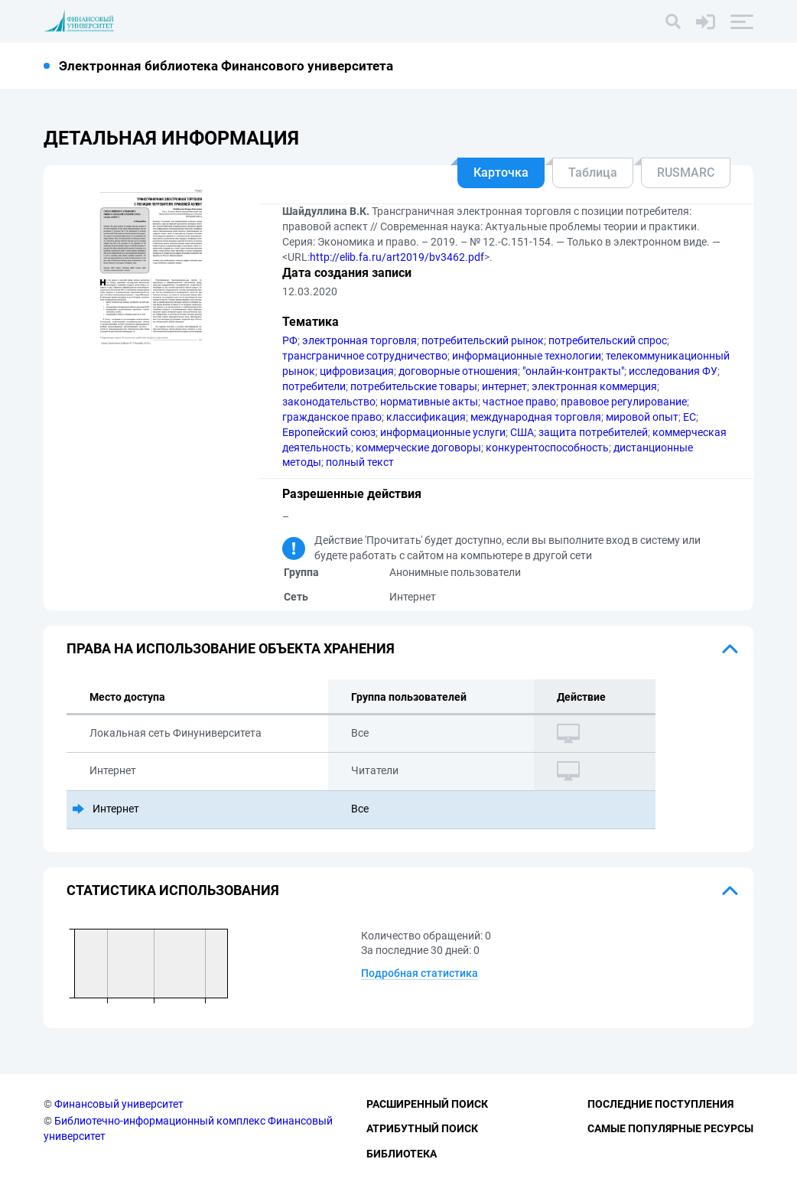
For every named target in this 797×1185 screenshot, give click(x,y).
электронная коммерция (594, 386)
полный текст (360, 462)
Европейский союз (329, 432)
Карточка (501, 172)
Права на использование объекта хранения (231, 648)
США (522, 432)
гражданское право (332, 417)
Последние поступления (660, 1104)
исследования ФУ (673, 371)
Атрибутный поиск (422, 1128)
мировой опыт (642, 417)
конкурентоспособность (547, 447)
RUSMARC (685, 172)
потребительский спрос (607, 340)
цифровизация (357, 371)
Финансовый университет (119, 1104)
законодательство (329, 402)
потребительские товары (413, 386)
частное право (519, 402)
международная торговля (535, 417)
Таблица (592, 172)
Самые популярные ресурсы (670, 1128)
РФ (290, 340)
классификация (426, 417)
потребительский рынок (482, 340)
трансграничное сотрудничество (364, 356)
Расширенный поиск (427, 1104)
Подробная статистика (419, 973)
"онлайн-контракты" (573, 371)
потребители (314, 386)
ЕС (689, 417)
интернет (504, 386)
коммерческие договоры (418, 447)
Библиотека (401, 1154)
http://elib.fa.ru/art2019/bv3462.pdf (397, 257)
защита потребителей (593, 432)
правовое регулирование (624, 402)
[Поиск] (673, 21)
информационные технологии (526, 356)
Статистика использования (173, 890)
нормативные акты (429, 402)
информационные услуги (443, 432)
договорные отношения (458, 371)
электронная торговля (359, 340)
